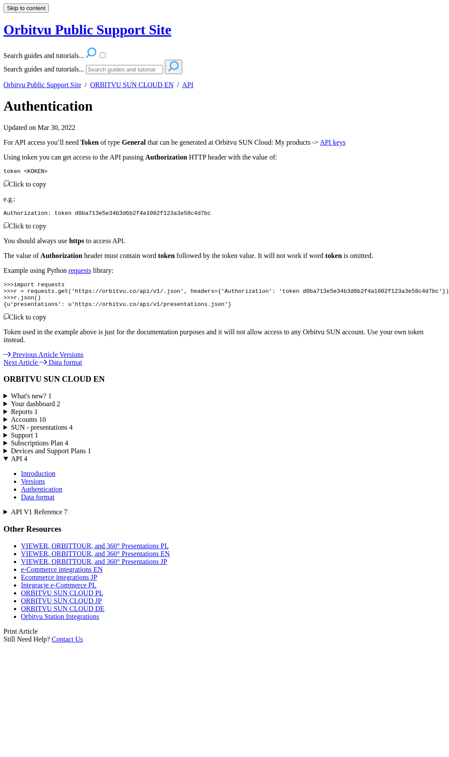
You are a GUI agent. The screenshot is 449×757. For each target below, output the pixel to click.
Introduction (38, 481)
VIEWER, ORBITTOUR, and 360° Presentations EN (95, 561)
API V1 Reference (39, 519)
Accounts (28, 427)
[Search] (124, 69)
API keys (333, 142)
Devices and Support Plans (51, 458)
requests (79, 273)
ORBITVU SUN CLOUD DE (63, 616)
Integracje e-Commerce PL (58, 593)
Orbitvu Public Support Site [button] (87, 29)
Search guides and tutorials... (43, 69)
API (188, 84)
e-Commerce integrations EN (62, 577)
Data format (37, 505)
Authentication (47, 106)
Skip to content (26, 8)
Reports (24, 419)
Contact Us (67, 647)
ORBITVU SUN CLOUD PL (62, 600)
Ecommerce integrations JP (59, 585)
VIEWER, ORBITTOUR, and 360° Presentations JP (94, 569)
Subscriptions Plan (39, 451)
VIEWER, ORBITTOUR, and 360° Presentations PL (95, 553)
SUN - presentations (42, 435)
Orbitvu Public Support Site (42, 84)
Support (24, 443)
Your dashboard (35, 411)
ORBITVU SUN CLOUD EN (132, 84)
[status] (224, 244)
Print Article (20, 639)
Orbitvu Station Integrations (60, 624)
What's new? (31, 403)
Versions (33, 489)
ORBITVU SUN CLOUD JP (61, 608)
